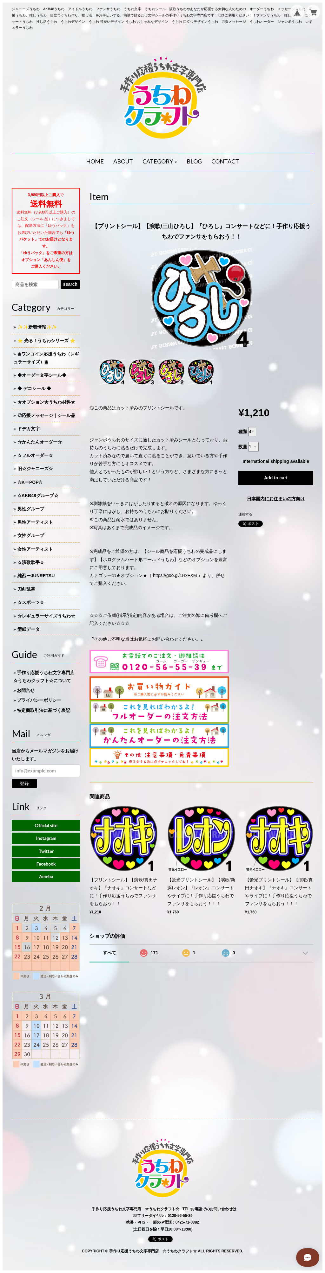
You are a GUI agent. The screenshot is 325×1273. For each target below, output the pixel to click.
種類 (242, 431)
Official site (46, 825)
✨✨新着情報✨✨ (37, 326)
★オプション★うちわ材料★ (46, 402)
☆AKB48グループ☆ (37, 495)
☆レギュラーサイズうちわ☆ (46, 615)
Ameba (46, 876)
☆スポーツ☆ (30, 602)
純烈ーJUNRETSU (36, 575)
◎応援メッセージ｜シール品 (46, 415)
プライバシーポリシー (39, 700)
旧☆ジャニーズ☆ (35, 468)
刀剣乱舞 (26, 589)
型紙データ (28, 629)
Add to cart (276, 477)
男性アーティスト (35, 522)
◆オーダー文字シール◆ (41, 375)
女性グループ (30, 535)
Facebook (46, 864)
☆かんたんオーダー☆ (39, 442)
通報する (245, 514)
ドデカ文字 (28, 428)
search (70, 284)
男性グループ (30, 508)
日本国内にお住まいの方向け (276, 498)
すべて (109, 952)
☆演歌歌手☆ (30, 562)
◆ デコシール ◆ (34, 388)
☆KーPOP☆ (30, 482)
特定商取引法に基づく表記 (43, 710)
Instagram (46, 838)
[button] (160, 161)
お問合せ (26, 690)
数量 (242, 446)
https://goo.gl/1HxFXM (175, 575)
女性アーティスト (35, 549)
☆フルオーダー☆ (35, 455)
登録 (24, 783)
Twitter (46, 851)
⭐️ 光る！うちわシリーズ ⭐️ (46, 340)
